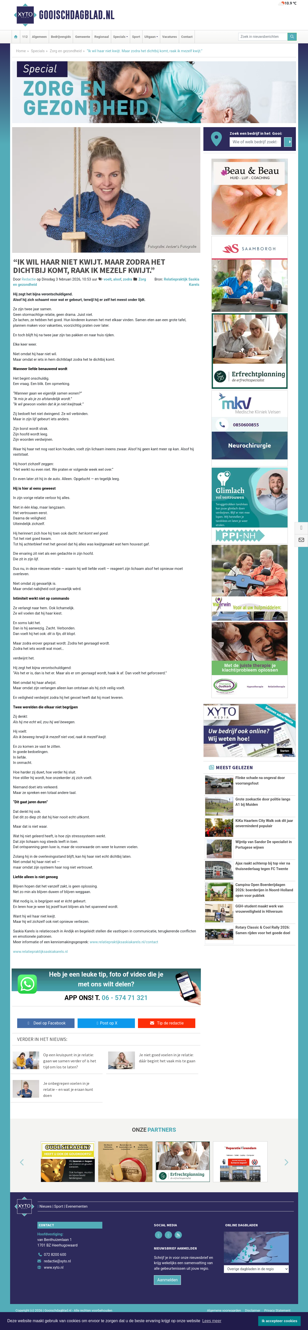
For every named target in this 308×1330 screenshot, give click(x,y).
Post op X (106, 1023)
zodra (127, 279)
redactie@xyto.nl (57, 1261)
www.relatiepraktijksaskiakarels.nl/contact (124, 942)
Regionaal (101, 37)
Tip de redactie (167, 1023)
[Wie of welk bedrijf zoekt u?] (255, 142)
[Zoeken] (292, 37)
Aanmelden (167, 1280)
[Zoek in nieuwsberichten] (263, 37)
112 (25, 37)
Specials (38, 51)
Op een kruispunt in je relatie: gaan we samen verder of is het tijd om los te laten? (69, 1060)
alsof (117, 279)
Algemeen (39, 37)
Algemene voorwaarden (224, 1310)
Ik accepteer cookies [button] (279, 1321)
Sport (136, 37)
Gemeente (82, 37)
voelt (108, 279)
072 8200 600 (55, 1255)
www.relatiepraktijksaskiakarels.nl (40, 952)
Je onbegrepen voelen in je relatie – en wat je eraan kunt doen (68, 1089)
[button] (16, 1162)
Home (21, 51)
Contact (187, 37)
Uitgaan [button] (150, 37)
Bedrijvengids (61, 37)
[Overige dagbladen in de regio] (256, 1269)
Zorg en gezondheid (66, 51)
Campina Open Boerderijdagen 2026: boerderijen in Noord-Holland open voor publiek (264, 890)
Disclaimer (252, 1310)
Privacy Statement (277, 1310)
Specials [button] (119, 37)
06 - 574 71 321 (125, 998)
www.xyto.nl (53, 1267)
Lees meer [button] (211, 1321)
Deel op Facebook (46, 1023)
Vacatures (169, 37)
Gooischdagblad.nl (76, 14)
